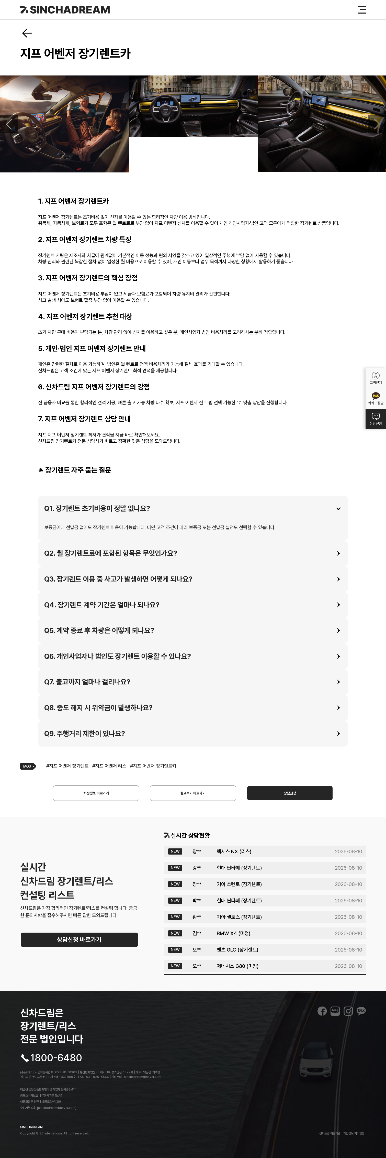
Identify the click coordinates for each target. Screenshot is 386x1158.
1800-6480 (56, 1058)
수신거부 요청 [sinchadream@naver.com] (48, 1108)
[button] (193, 508)
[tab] (193, 508)
